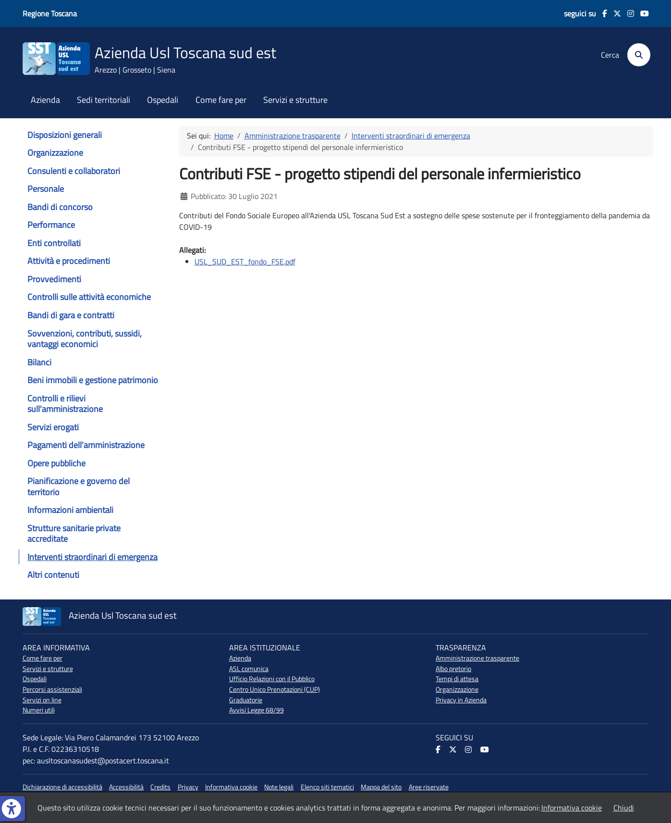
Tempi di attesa (457, 678)
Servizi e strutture (295, 100)
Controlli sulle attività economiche (89, 296)
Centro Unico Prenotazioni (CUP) (274, 689)
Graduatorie (245, 700)
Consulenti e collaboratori (73, 170)
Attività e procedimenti (68, 260)
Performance (51, 224)
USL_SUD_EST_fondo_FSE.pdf (245, 261)
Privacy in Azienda (461, 700)
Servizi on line (42, 700)
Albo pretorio (453, 668)
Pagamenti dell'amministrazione (86, 444)
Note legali (278, 787)
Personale (45, 188)
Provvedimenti (54, 279)
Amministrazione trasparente (477, 658)
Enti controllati (54, 243)
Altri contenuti (53, 574)
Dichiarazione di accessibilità (62, 787)
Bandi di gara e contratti (70, 315)
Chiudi (623, 807)
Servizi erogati (53, 427)
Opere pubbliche (56, 463)
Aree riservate (429, 787)
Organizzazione (55, 152)
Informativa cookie (231, 787)
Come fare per (220, 100)
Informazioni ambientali (70, 509)
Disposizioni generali (64, 134)
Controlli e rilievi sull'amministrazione (65, 403)
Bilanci (39, 362)
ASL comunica (248, 668)
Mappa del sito (381, 787)
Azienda (45, 100)
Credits (160, 787)
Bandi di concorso (60, 206)
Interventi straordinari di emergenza (92, 556)
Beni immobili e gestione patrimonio (92, 380)
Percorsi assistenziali (52, 689)
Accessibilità (126, 787)
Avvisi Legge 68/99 (256, 710)
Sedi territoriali (103, 100)
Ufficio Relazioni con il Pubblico (272, 678)
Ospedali (162, 100)
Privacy (188, 787)
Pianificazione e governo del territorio (78, 486)
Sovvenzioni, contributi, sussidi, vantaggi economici (84, 338)
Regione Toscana (50, 13)
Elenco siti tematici (327, 787)
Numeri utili (39, 710)
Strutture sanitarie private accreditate (74, 533)
